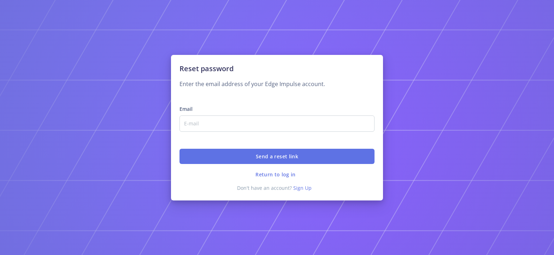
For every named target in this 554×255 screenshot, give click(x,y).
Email (186, 109)
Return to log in (275, 174)
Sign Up (302, 188)
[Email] (277, 123)
